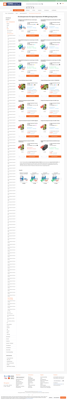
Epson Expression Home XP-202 (11, 39)
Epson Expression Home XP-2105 (11, 135)
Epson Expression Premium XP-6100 (11, 301)
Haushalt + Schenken (9, 340)
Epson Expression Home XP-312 (11, 70)
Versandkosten (40, 388)
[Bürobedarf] (27, 7)
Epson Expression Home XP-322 (11, 75)
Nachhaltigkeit (30, 375)
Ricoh (8, 329)
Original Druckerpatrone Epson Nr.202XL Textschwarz (26, 98)
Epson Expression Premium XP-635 (11, 270)
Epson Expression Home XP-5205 (11, 197)
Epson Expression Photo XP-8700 (11, 236)
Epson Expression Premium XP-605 (11, 253)
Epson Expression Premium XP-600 (11, 250)
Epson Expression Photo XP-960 (11, 219)
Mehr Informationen (29, 398)
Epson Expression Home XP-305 (11, 67)
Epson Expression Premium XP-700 (11, 279)
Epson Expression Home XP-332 (11, 81)
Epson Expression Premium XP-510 (11, 239)
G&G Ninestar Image (31, 376)
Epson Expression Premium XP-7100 (11, 307)
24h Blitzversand (9, 358)
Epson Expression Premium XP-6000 (10, 296)
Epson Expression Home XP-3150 (11, 154)
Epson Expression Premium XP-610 (11, 256)
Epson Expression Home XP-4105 (11, 168)
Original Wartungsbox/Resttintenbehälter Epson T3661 (50, 138)
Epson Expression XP (10, 30)
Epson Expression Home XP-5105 (11, 185)
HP (7, 319)
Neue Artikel (8, 346)
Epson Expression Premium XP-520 (11, 242)
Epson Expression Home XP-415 (11, 106)
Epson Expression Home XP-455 (11, 129)
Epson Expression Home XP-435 (11, 118)
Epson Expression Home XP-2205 (11, 146)
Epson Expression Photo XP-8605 (11, 233)
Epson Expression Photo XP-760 (11, 208)
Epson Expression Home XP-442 (11, 120)
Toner (41, 375)
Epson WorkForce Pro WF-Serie (10, 313)
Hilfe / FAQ (8, 356)
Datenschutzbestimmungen (58, 380)
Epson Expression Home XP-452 (11, 126)
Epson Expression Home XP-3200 (11, 160)
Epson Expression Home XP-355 (11, 95)
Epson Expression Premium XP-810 (11, 287)
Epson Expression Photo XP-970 (11, 222)
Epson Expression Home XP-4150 (11, 171)
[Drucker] (34, 7)
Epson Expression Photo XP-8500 (11, 225)
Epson (8, 25)
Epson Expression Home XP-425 (11, 112)
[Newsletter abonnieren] (63, 378)
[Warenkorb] (61, 4)
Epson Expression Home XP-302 (11, 64)
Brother (8, 20)
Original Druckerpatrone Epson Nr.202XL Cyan (50, 97)
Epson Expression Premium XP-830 (11, 290)
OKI (7, 326)
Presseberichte (18, 384)
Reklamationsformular (19, 376)
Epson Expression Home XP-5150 (11, 188)
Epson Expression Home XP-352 (11, 92)
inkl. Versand (32, 90)
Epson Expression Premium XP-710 (11, 281)
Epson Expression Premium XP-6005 (11, 298)
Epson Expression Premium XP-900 (11, 293)
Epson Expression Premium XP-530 (11, 245)
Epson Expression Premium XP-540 (11, 248)
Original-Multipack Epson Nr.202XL (25, 77)
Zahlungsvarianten (19, 380)
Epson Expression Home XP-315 (11, 72)
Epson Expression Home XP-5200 (11, 194)
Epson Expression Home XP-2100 (11, 132)
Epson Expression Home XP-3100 (11, 149)
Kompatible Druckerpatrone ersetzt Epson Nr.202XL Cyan (28, 37)
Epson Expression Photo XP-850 (11, 211)
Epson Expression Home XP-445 (11, 123)
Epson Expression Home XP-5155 (11, 191)
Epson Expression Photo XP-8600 (11, 231)
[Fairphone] (40, 7)
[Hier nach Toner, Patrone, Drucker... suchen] (34, 4)
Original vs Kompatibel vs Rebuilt (44, 380)
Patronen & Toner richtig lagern (45, 384)
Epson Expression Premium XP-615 (11, 259)
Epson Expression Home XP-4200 (11, 177)
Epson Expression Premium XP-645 (11, 276)
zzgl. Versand (32, 29)
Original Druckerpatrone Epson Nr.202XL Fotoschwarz (26, 138)
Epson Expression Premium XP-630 (11, 267)
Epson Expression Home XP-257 (11, 61)
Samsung (8, 331)
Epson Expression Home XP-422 (11, 109)
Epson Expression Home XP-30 (11, 33)
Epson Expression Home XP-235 (11, 50)
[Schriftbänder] (54, 7)
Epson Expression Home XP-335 (11, 84)
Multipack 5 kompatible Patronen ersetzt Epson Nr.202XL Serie (27, 17)
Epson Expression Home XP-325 (11, 78)
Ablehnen (50, 397)
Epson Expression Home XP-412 (11, 104)
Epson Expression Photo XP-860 (11, 214)
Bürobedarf (8, 333)
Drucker (7, 335)
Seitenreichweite (43, 382)
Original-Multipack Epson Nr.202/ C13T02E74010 (50, 77)
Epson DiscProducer (10, 27)
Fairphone (8, 338)
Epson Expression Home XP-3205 (11, 163)
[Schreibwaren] (46, 7)
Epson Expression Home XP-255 (11, 58)
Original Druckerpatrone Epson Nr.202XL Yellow (50, 117)
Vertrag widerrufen (10, 355)
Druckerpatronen (43, 376)
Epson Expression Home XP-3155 (11, 157)
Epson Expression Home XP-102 (11, 36)
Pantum (8, 327)
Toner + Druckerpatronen (10, 18)
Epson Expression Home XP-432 (11, 115)
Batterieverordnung (31, 377)
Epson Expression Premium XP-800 (11, 284)
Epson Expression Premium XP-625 (11, 264)
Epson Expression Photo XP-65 (11, 202)
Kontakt (8, 361)
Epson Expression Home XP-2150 (11, 137)
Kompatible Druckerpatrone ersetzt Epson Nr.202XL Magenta (51, 37)
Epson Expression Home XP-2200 (11, 143)
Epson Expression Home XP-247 (11, 56)
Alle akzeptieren (56, 397)
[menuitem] (31, 4)
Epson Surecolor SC (10, 310)
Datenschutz (30, 378)
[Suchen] (42, 4)
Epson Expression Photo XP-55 (11, 200)
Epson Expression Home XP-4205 (11, 180)
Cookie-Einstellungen (31, 382)
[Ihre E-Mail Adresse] (57, 378)
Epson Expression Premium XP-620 (11, 262)
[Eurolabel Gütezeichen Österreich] (28, 393)
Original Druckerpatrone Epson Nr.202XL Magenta (28, 117)
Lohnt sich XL (42, 378)
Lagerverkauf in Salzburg (11, 363)
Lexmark (8, 324)
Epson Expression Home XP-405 (11, 101)
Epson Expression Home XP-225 (11, 47)
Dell (7, 24)
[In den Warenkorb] (32, 32)
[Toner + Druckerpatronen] (18, 7)
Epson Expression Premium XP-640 (11, 273)
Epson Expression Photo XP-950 (11, 216)
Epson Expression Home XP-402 (11, 98)
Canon (8, 22)
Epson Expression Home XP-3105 (11, 152)
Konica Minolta (9, 321)
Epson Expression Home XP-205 (11, 41)
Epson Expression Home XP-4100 (11, 166)
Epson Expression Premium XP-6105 (11, 304)
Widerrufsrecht (30, 379)
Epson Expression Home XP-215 (11, 44)
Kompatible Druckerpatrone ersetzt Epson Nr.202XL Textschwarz (51, 17)
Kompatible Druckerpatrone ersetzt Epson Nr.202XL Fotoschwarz (51, 58)
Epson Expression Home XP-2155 (11, 140)
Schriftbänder (8, 344)
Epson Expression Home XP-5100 (11, 183)
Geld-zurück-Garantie (19, 379)
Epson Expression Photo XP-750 (11, 205)
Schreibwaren (8, 342)
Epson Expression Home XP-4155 (11, 174)
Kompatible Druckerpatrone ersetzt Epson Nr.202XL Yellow (28, 58)
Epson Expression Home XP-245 (11, 53)
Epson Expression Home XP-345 (11, 89)
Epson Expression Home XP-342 (11, 87)
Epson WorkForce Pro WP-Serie (10, 316)
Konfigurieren (63, 397)
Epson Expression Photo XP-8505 (11, 228)
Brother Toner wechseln (44, 377)
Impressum (30, 383)
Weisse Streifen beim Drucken (45, 383)
